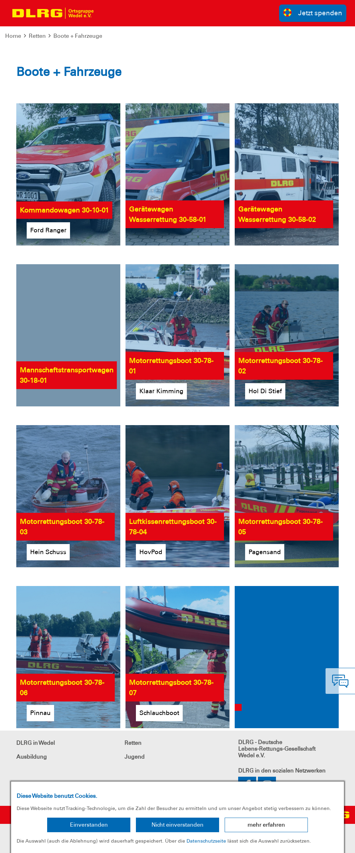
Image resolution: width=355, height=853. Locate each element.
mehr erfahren (266, 824)
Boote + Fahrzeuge (77, 36)
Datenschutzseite (206, 841)
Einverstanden (89, 824)
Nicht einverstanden (177, 824)
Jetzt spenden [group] (312, 12)
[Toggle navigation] (106, 13)
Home (13, 36)
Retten (37, 36)
